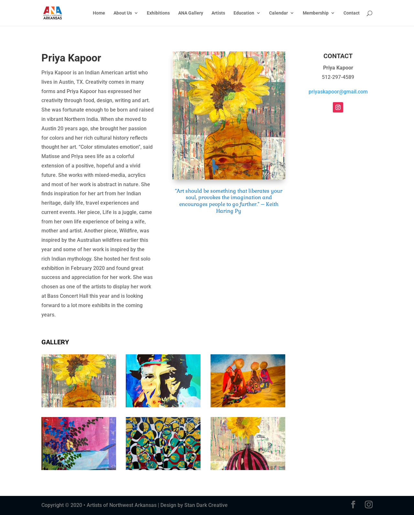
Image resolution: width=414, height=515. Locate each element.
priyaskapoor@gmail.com (338, 92)
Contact (351, 13)
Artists (218, 13)
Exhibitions (158, 13)
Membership (316, 13)
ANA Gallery (190, 13)
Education (244, 13)
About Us (123, 13)
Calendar (278, 13)
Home (99, 13)
